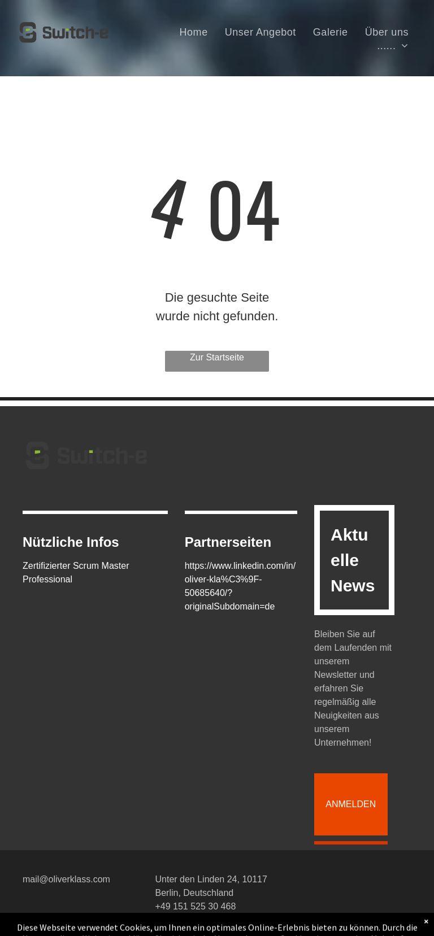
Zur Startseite (217, 357)
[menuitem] (193, 32)
